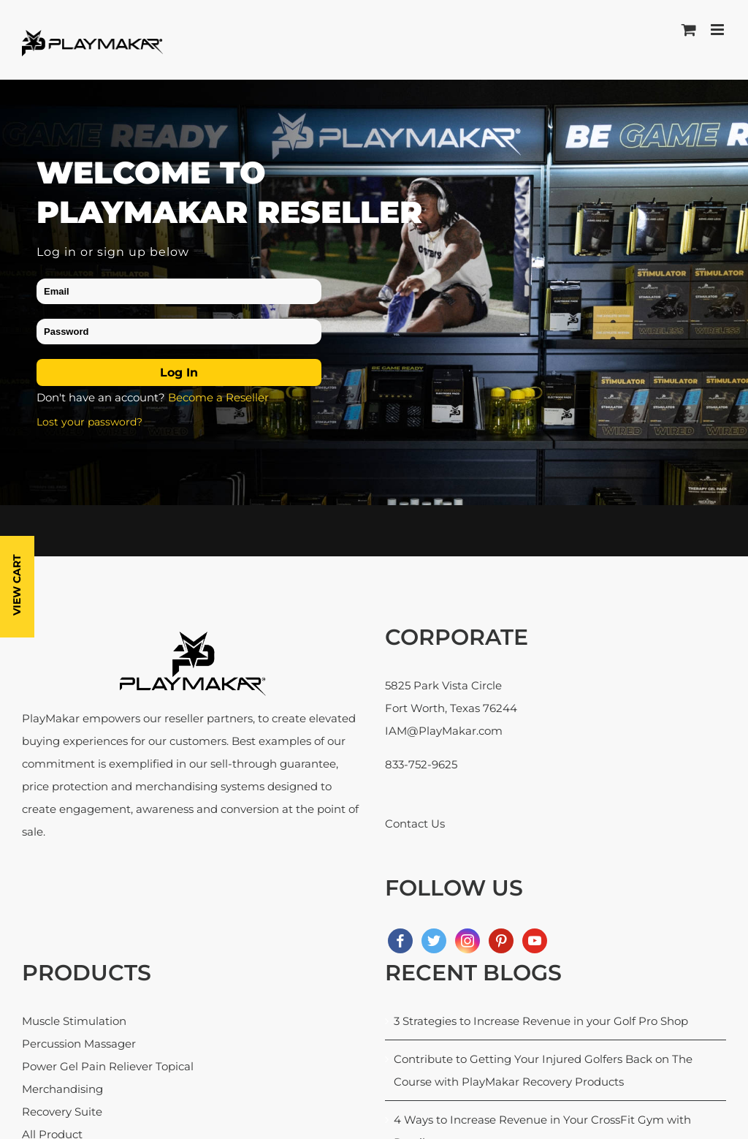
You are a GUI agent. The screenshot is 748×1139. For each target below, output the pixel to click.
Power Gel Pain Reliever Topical (108, 1066)
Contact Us (415, 823)
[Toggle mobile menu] (718, 29)
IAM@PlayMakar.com (444, 731)
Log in (179, 372)
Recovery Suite (62, 1112)
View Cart (16, 585)
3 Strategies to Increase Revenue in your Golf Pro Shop (541, 1020)
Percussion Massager (79, 1044)
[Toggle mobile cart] (689, 29)
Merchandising (62, 1089)
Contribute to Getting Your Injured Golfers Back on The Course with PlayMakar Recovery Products (543, 1070)
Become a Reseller (218, 397)
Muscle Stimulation (74, 1020)
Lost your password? (89, 421)
